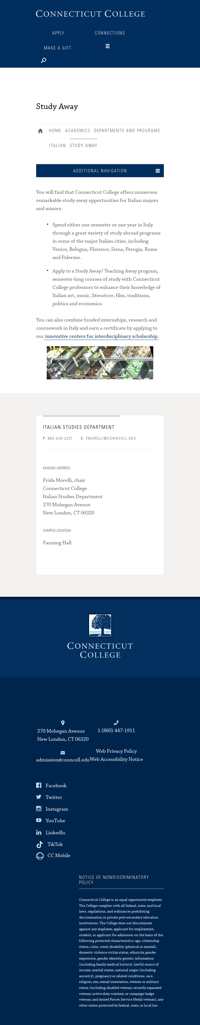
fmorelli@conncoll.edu (108, 438)
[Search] (60, 59)
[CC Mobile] (53, 856)
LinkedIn (55, 832)
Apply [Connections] (58, 33)
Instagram (57, 809)
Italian (57, 145)
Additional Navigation (100, 171)
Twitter (54, 797)
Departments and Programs (127, 131)
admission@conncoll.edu (63, 760)
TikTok (55, 844)
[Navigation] (112, 46)
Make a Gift (57, 48)
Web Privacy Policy (116, 751)
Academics (77, 131)
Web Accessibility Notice (116, 759)
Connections (110, 33)
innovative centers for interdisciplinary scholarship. (101, 336)
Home (41, 131)
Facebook (56, 785)
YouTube (55, 820)
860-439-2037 (58, 438)
